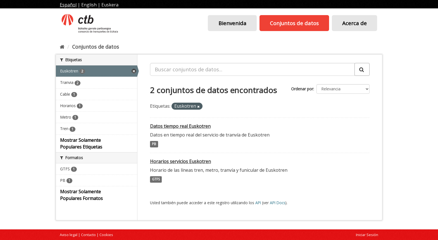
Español (68, 5)
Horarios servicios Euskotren (180, 161)
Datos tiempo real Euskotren (180, 126)
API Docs (277, 202)
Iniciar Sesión (367, 234)
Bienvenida (232, 23)
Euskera (109, 5)
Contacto (88, 234)
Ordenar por (302, 88)
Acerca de (354, 23)
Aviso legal (68, 234)
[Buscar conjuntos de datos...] (252, 69)
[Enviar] (362, 69)
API (258, 202)
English (89, 5)
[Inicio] (62, 46)
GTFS (156, 179)
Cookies (106, 234)
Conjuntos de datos (294, 23)
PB (154, 144)
